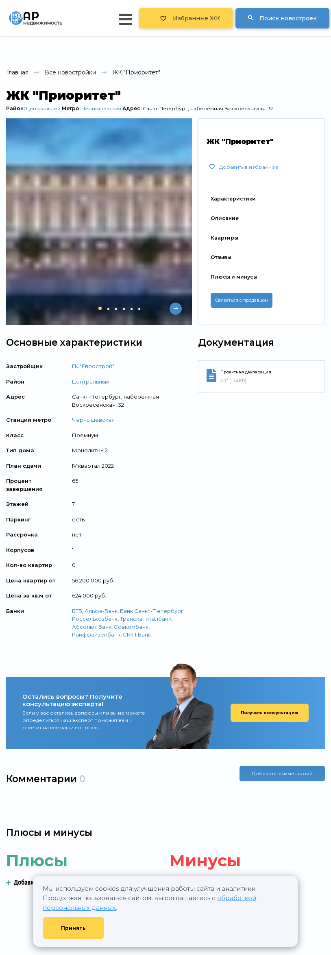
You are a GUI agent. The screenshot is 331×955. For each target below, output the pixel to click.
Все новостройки (70, 72)
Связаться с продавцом (241, 300)
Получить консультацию (269, 712)
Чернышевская (101, 108)
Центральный (43, 108)
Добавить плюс (30, 882)
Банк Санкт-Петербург (151, 611)
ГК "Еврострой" (93, 366)
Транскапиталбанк (145, 618)
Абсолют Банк (91, 627)
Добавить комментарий (282, 779)
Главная (17, 72)
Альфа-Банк (101, 611)
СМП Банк (137, 634)
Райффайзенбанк (96, 634)
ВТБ (77, 611)
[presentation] (159, 309)
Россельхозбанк (95, 618)
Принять (73, 928)
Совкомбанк (131, 627)
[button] (100, 308)
